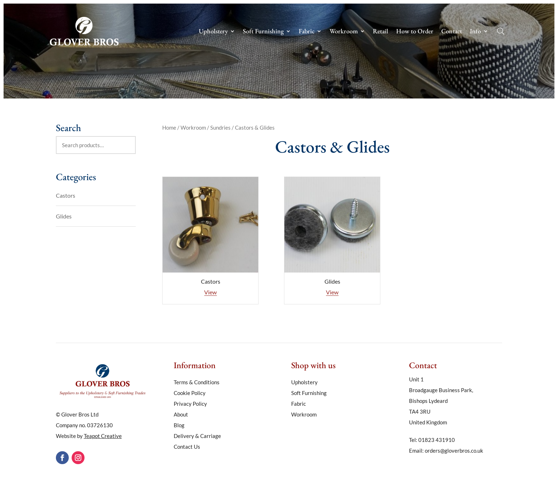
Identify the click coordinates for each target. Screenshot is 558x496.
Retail (380, 32)
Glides (64, 216)
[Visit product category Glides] (332, 237)
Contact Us (187, 447)
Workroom (343, 32)
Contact (451, 32)
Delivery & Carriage (197, 436)
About (181, 415)
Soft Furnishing (263, 32)
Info (475, 32)
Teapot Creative (103, 436)
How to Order (414, 32)
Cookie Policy (190, 393)
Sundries (220, 127)
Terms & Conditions (197, 382)
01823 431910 (436, 440)
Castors (65, 195)
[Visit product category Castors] (210, 237)
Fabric (306, 32)
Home (169, 127)
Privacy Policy (190, 404)
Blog (179, 425)
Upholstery (213, 32)
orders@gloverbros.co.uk (454, 450)
